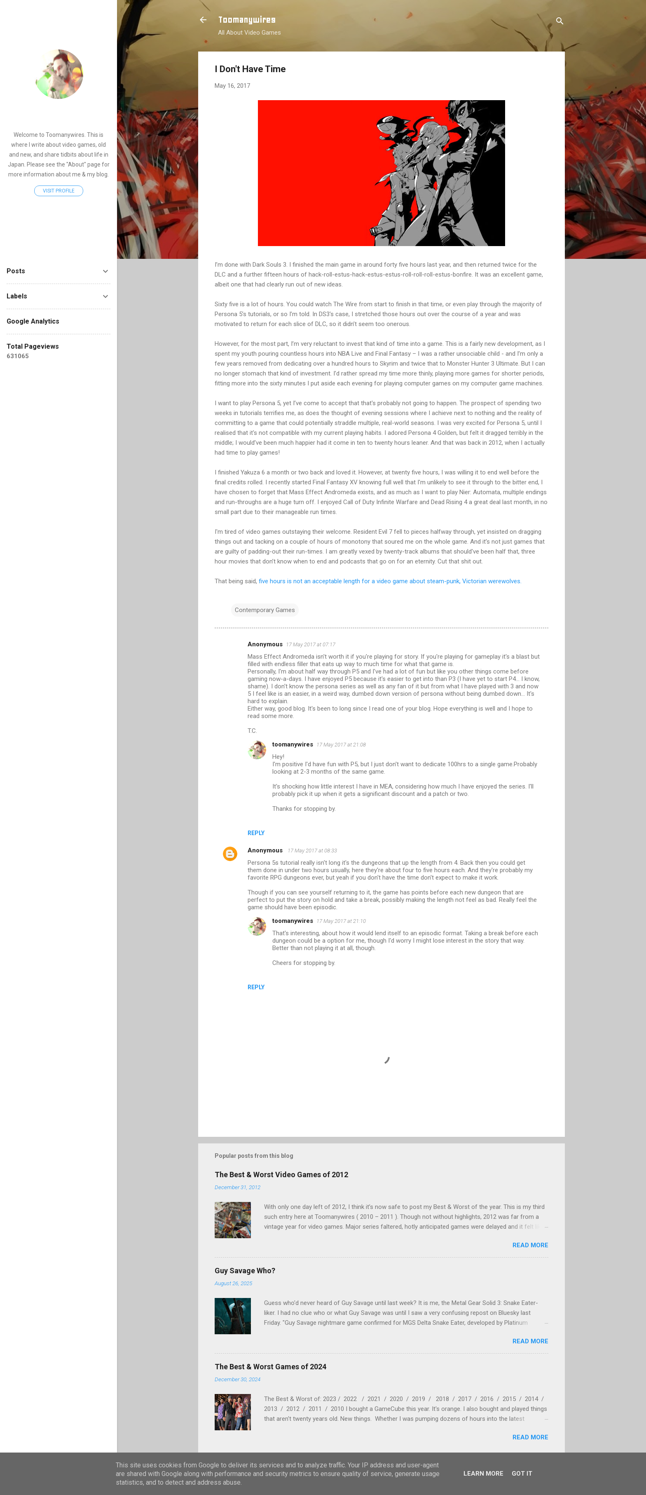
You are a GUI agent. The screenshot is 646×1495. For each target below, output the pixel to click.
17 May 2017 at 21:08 (341, 745)
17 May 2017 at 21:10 (341, 921)
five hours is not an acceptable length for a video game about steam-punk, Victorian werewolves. (390, 581)
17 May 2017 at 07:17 (310, 644)
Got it (522, 1473)
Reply (256, 833)
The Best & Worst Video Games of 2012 (281, 1174)
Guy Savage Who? (245, 1270)
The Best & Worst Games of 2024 (270, 1366)
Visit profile (59, 191)
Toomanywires (247, 20)
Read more (530, 1245)
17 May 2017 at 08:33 (312, 850)
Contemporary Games (265, 610)
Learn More (483, 1473)
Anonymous (266, 850)
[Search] (560, 22)
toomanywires (292, 744)
